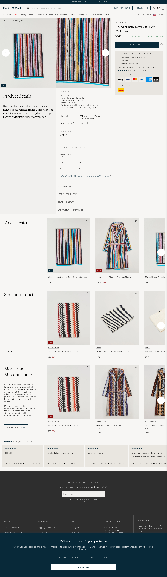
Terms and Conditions (13, 532)
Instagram (75, 527)
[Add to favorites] (87, 221)
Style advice (142, 8)
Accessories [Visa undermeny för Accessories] (39, 15)
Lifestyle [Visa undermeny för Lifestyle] (63, 15)
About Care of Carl (12, 527)
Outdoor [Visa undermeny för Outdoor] (72, 15)
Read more (84, 549)
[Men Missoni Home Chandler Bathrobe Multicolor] (117, 245)
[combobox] (160, 15)
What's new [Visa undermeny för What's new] (7, 15)
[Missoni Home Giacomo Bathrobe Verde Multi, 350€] (117, 399)
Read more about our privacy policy (83, 500)
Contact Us (42, 532)
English (160, 15)
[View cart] (163, 8)
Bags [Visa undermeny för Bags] (57, 15)
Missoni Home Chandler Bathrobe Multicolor (115, 277)
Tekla (98, 347)
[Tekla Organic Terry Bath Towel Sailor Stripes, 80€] (117, 324)
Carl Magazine (145, 15)
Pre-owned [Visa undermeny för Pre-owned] (97, 15)
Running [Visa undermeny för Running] (80, 15)
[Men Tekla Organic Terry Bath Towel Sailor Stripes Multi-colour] (117, 318)
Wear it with (15, 222)
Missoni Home (121, 23)
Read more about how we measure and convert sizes (85, 176)
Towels (23, 21)
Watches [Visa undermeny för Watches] (49, 15)
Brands (88, 15)
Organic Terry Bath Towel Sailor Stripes (112, 351)
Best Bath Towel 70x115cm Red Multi (63, 351)
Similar (19, 294)
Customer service (122, 8)
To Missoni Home (15, 428)
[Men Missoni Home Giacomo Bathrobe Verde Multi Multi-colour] (117, 392)
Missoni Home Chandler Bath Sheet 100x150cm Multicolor (67, 277)
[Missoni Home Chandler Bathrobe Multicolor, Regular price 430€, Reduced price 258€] (117, 251)
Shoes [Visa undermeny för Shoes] (30, 15)
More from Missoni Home (18, 371)
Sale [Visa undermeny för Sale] (16, 15)
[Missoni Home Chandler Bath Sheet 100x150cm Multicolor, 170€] (68, 251)
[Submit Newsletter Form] (102, 494)
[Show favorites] (158, 8)
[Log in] (154, 8)
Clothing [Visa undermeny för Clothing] (22, 15)
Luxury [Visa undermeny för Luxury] (106, 15)
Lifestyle (7, 21)
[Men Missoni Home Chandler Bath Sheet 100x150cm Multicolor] (68, 245)
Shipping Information (46, 527)
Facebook (75, 532)
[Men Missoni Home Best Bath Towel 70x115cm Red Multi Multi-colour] (68, 318)
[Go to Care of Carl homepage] (13, 8)
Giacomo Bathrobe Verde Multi (109, 425)
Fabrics (15, 21)
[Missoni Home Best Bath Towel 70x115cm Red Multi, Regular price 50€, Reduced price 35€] (68, 324)
